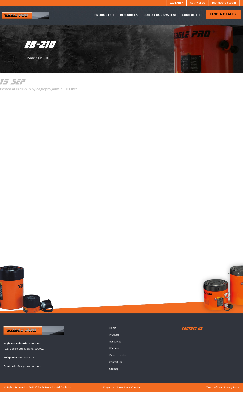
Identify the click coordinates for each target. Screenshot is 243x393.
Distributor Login (224, 2)
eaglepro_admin (49, 89)
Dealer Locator (117, 356)
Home (30, 58)
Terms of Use (214, 388)
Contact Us (197, 2)
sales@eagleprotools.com (26, 367)
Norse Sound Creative (128, 388)
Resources (115, 342)
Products (114, 335)
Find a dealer (222, 14)
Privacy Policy (232, 388)
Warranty (176, 2)
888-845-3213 (26, 358)
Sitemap (114, 369)
